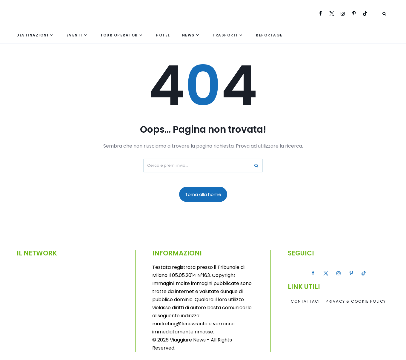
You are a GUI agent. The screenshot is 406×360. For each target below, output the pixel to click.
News (188, 35)
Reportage (269, 35)
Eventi (74, 35)
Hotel (163, 35)
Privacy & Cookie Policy (356, 301)
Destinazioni (32, 35)
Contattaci (305, 301)
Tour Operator (119, 35)
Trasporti (225, 35)
